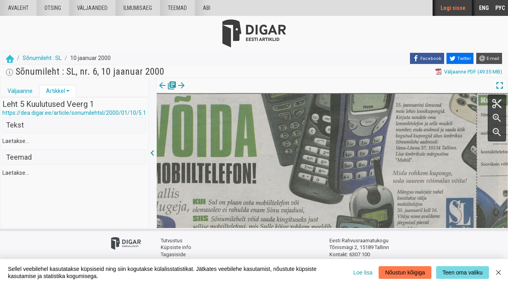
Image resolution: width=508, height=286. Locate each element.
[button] (68, 91)
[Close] (498, 272)
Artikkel (55, 91)
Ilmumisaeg (137, 8)
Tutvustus (172, 240)
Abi (206, 8)
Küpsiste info (176, 247)
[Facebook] (427, 58)
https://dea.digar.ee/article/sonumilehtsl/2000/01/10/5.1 (74, 113)
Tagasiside (173, 254)
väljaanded (92, 8)
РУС (500, 8)
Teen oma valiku (463, 272)
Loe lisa (362, 272)
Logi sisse (453, 8)
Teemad (177, 8)
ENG (484, 8)
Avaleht (18, 8)
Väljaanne (20, 91)
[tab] (20, 91)
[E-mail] (489, 58)
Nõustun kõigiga (405, 272)
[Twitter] (459, 58)
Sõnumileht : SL (42, 58)
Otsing (52, 8)
